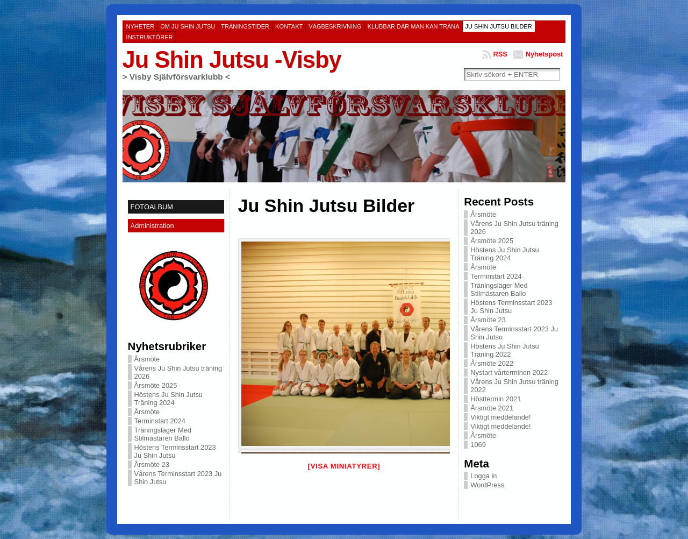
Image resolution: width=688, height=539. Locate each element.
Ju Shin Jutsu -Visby (232, 60)
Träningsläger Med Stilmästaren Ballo (162, 434)
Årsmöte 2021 (491, 408)
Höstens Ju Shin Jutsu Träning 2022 (504, 350)
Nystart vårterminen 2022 (509, 372)
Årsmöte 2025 (155, 385)
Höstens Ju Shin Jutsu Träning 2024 (168, 399)
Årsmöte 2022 (491, 363)
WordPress (487, 485)
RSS (500, 54)
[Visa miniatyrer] (344, 466)
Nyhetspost (544, 54)
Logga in (483, 476)
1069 (477, 445)
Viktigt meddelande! (500, 417)
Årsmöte (147, 359)
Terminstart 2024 (159, 421)
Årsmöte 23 (151, 464)
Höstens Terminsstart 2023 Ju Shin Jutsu (175, 451)
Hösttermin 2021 (495, 399)
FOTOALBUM (152, 207)
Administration (152, 226)
